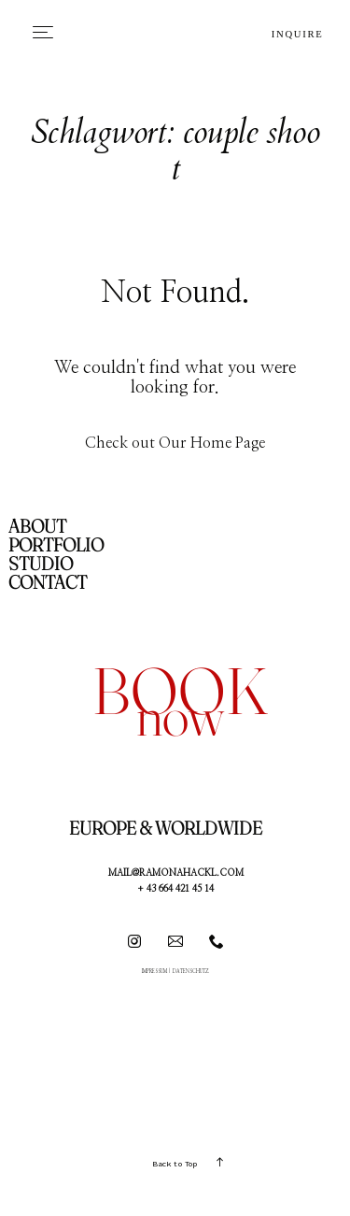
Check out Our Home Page (175, 443)
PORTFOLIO (56, 544)
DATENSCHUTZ (191, 971)
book (180, 691)
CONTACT (47, 582)
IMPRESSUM (154, 971)
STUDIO (40, 563)
